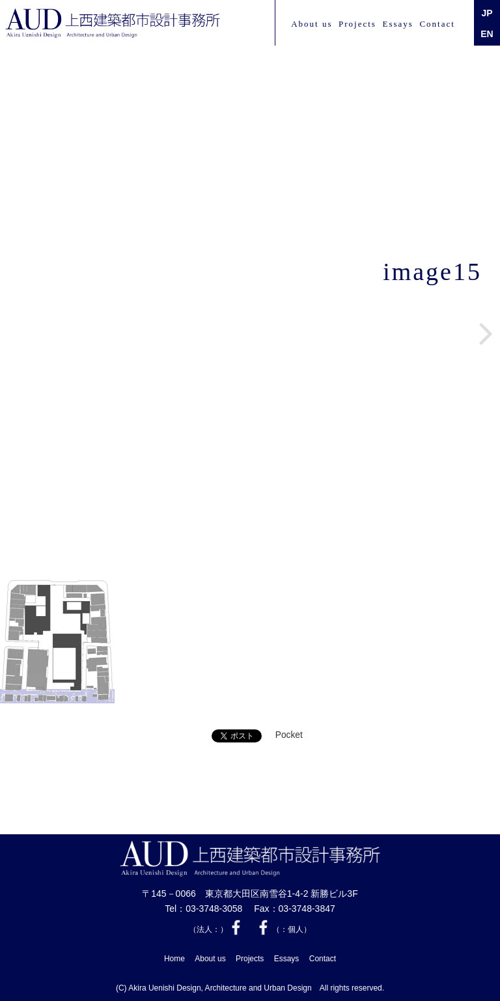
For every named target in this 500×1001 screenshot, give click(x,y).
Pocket (289, 735)
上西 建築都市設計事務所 (112, 23)
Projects (357, 24)
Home (174, 958)
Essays (397, 24)
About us (311, 24)
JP (486, 13)
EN (486, 34)
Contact (436, 24)
